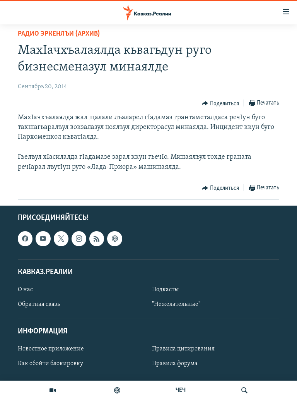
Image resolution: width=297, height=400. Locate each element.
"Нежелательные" (176, 304)
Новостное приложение (51, 349)
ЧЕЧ (181, 390)
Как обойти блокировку (50, 364)
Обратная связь (39, 304)
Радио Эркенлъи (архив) (59, 34)
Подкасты (165, 290)
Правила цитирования (183, 349)
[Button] (220, 103)
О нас (25, 290)
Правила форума (175, 364)
